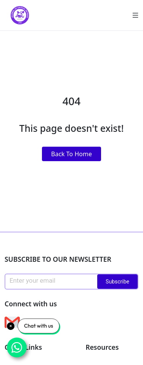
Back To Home (71, 154)
